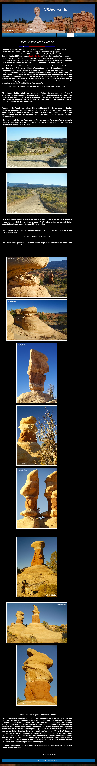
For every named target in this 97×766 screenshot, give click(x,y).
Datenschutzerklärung (48, 754)
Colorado (44, 35)
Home (5, 35)
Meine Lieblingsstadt (15, 35)
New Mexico (62, 35)
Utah (71, 35)
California (35, 35)
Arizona (26, 35)
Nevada (52, 35)
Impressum (78, 35)
